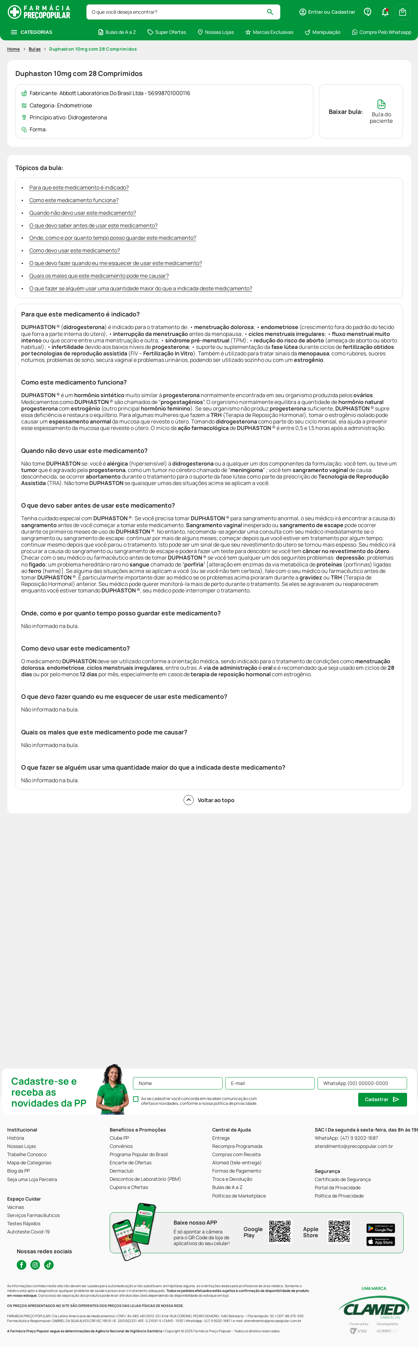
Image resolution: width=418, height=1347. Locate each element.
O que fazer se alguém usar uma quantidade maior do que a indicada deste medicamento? (140, 288)
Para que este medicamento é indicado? (79, 187)
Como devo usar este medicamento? (74, 250)
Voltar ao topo (209, 800)
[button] (327, 12)
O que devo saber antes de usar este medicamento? (93, 225)
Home (13, 49)
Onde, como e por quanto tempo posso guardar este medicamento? (112, 237)
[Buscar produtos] (273, 11)
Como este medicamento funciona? (74, 200)
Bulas (35, 49)
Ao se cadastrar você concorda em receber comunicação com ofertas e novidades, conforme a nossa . (199, 1101)
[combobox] (183, 12)
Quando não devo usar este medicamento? (82, 213)
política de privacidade (235, 1103)
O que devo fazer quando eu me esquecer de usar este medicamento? (115, 263)
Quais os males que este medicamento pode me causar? (99, 275)
